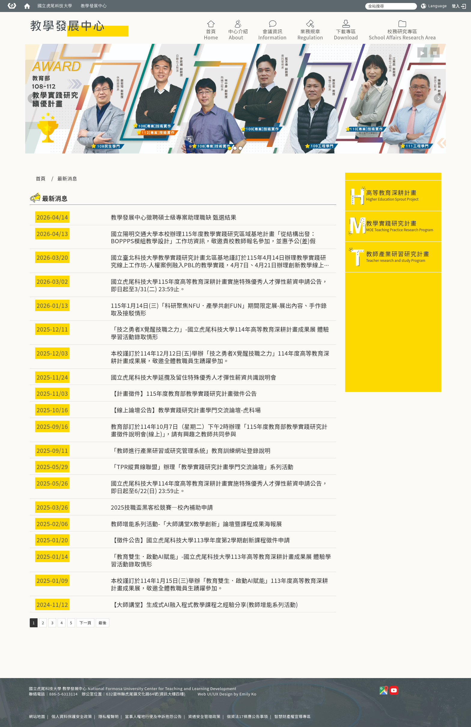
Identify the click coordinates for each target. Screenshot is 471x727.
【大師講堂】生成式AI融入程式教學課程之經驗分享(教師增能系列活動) (204, 604)
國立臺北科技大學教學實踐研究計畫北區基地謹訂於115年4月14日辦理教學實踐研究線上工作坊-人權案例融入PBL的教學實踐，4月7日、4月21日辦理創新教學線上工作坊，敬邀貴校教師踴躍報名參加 (220, 265)
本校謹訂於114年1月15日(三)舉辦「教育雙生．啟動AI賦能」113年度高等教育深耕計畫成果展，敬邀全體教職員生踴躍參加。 (219, 584)
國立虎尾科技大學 (55, 5)
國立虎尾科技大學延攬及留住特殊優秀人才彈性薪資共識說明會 (193, 377)
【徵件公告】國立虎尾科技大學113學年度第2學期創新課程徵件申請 (200, 540)
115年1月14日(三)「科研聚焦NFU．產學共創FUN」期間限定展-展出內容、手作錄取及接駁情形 (219, 309)
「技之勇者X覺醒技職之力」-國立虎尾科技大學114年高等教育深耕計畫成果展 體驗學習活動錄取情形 (220, 333)
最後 (103, 623)
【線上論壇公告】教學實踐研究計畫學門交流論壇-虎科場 (186, 410)
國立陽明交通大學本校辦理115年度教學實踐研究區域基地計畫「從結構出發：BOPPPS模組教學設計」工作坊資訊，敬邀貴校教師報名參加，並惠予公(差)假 (213, 237)
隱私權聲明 (108, 716)
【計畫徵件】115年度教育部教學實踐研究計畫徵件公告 (184, 393)
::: (439, 14)
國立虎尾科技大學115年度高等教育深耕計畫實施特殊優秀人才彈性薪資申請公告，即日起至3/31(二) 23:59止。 (219, 285)
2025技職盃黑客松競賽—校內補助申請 (162, 507)
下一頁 (85, 623)
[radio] (422, 52)
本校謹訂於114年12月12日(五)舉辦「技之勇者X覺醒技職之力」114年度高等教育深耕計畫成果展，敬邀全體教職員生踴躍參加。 (220, 357)
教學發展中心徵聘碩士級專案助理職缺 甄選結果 (173, 217)
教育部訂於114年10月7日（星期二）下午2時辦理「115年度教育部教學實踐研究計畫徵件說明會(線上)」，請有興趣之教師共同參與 (219, 430)
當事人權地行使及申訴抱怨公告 (153, 716)
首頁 (41, 178)
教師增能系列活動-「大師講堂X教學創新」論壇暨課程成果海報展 (196, 524)
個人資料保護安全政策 (71, 716)
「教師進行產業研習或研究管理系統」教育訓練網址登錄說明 (191, 450)
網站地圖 (37, 716)
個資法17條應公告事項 (247, 716)
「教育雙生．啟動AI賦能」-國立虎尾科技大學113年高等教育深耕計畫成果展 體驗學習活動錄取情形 (221, 560)
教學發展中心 (94, 5)
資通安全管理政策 (204, 716)
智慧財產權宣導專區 (292, 716)
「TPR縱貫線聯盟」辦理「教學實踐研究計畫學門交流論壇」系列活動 (202, 466)
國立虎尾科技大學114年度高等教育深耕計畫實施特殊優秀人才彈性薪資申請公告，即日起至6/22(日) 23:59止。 (219, 487)
